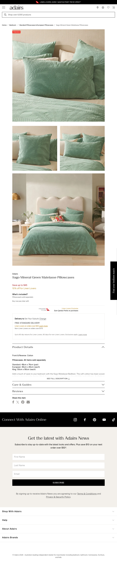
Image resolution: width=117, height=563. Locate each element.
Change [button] (42, 319)
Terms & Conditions (87, 493)
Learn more (43, 326)
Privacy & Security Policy (58, 497)
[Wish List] (108, 7)
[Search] (5, 15)
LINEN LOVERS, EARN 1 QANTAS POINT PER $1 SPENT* (60, 2)
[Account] (103, 7)
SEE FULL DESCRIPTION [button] (58, 379)
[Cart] (113, 7)
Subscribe (58, 483)
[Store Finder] (97, 7)
